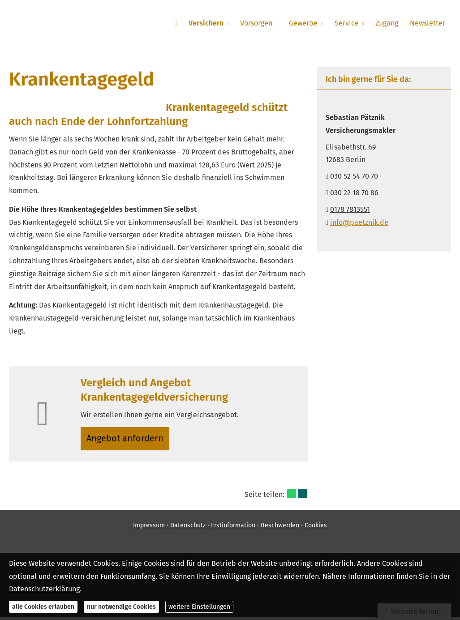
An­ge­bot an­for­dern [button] (127, 440)
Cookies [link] (316, 529)
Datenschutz (188, 529)
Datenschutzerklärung (44, 589)
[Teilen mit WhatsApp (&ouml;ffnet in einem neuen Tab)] (291, 496)
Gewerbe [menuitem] (306, 23)
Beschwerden (280, 529)
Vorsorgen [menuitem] (260, 23)
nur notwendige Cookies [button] (121, 607)
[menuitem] (180, 23)
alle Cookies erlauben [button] (43, 607)
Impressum (149, 529)
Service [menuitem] (348, 23)
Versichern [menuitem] (210, 23)
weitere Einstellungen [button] (199, 607)
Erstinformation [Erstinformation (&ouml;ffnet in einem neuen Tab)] (233, 529)
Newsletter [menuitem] (428, 23)
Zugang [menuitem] (388, 23)
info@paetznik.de (359, 222)
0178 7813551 (350, 209)
